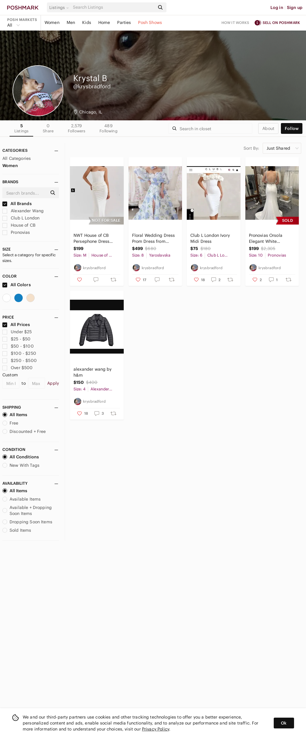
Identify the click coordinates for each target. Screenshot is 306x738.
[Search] (113, 7)
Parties (124, 22)
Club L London (20, 218)
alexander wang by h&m (93, 372)
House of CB (19, 225)
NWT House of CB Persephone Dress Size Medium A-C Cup (96, 238)
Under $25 (17, 331)
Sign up (294, 7)
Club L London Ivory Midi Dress (210, 238)
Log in (276, 7)
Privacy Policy (155, 729)
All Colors (16, 284)
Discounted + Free (24, 431)
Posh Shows (150, 22)
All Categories (16, 158)
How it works (235, 22)
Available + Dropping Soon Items (27, 510)
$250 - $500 (19, 360)
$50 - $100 (18, 346)
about (268, 128)
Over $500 (17, 367)
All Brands (17, 203)
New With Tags (20, 465)
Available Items (21, 499)
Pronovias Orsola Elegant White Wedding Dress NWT (269, 238)
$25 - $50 (16, 339)
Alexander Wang (23, 210)
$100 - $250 (19, 353)
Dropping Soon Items (27, 522)
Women (52, 22)
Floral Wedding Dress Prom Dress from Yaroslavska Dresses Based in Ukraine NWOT (153, 238)
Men (71, 22)
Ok (284, 723)
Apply (53, 383)
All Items (14, 414)
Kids (86, 22)
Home (104, 22)
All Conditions (20, 457)
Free (10, 423)
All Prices (16, 324)
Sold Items (16, 530)
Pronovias (16, 232)
